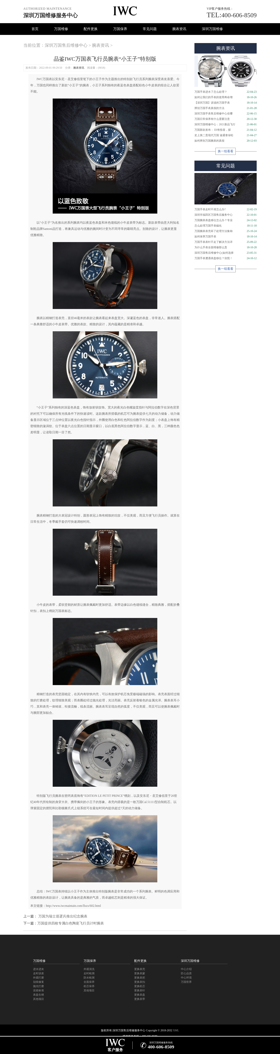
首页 (35, 29)
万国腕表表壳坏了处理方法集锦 (225, 231)
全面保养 (89, 981)
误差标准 (38, 990)
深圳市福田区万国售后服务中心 (225, 215)
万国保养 (120, 29)
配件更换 (91, 29)
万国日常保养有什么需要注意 (225, 119)
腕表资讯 (179, 29)
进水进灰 (38, 969)
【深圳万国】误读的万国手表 (225, 103)
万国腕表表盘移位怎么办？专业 (225, 220)
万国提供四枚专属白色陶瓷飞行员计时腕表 (70, 923)
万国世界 (186, 981)
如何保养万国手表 (225, 236)
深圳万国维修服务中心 (50, 15)
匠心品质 (186, 973)
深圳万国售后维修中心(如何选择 (225, 253)
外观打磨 (38, 977)
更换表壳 (139, 969)
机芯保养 (89, 986)
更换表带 (139, 999)
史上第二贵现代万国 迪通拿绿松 (225, 135)
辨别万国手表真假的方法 (225, 108)
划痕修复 (38, 981)
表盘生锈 (38, 994)
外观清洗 (89, 969)
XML (176, 1030)
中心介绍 (186, 969)
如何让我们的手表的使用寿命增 (225, 97)
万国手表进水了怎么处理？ (225, 92)
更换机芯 (139, 986)
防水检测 (89, 977)
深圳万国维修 (212, 29)
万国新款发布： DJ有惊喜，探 (225, 130)
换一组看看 (225, 151)
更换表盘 (139, 994)
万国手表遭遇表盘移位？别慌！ (225, 258)
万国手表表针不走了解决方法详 (225, 242)
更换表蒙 (139, 973)
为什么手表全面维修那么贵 (225, 247)
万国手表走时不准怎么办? (225, 209)
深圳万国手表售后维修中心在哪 (225, 113)
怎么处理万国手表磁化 (225, 225)
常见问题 (150, 29)
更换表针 (139, 990)
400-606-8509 (232, 15)
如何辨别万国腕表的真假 (225, 141)
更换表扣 (139, 981)
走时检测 (89, 973)
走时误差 (38, 973)
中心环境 (186, 977)
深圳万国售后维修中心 (66, 45)
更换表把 (139, 977)
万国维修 (61, 29)
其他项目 (38, 999)
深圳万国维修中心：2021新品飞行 (225, 124)
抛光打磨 (38, 986)
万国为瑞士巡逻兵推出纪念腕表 (62, 916)
